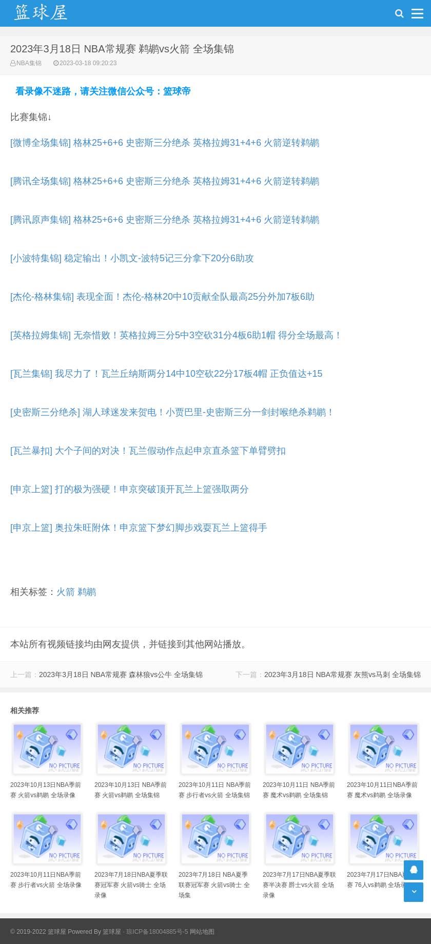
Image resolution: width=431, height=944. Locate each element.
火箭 (65, 592)
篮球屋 (112, 931)
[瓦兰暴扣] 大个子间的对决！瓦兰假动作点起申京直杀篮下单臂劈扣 (148, 451)
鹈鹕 (86, 592)
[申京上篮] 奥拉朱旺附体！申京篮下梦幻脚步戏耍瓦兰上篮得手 (138, 528)
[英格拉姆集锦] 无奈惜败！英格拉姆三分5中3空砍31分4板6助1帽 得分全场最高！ (176, 335)
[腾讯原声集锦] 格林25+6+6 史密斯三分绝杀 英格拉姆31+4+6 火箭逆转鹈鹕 (164, 220)
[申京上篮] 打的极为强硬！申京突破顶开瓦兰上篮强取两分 (129, 489)
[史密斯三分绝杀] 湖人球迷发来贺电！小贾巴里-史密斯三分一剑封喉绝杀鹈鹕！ (172, 412)
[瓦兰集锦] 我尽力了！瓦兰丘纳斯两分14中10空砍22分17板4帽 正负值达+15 (166, 374)
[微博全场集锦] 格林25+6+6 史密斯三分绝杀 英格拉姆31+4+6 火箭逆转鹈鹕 (164, 143)
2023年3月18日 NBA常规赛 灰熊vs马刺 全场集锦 (342, 674)
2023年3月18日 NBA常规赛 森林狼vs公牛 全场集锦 (121, 674)
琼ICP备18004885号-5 (157, 931)
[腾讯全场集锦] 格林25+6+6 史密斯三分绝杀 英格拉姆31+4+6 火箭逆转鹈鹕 (164, 181)
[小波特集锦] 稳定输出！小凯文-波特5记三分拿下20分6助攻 (132, 258)
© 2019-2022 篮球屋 (38, 931)
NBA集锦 (29, 63)
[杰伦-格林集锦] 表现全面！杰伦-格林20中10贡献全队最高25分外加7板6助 (162, 297)
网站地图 (202, 931)
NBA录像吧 (51, 13)
